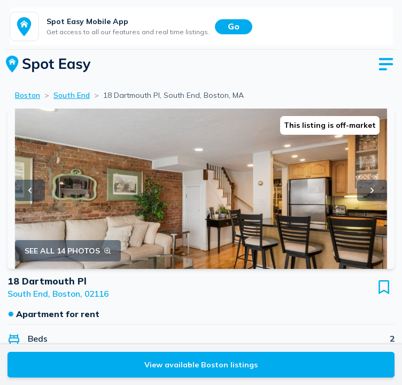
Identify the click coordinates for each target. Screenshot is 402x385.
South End (71, 95)
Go (233, 26)
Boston (27, 95)
